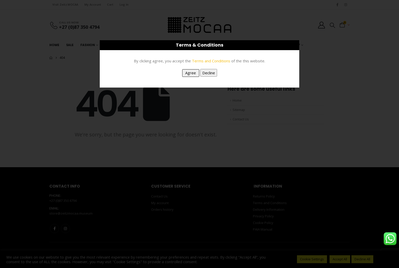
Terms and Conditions (211, 60)
